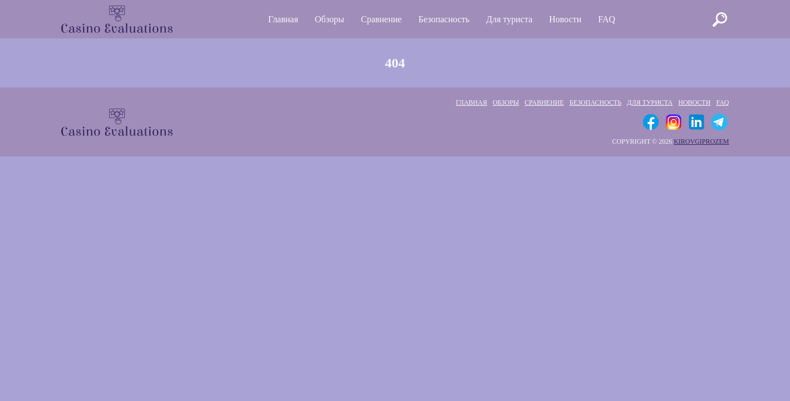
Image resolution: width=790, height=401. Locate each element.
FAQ (606, 19)
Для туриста (509, 19)
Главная (283, 19)
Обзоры (330, 19)
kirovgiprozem (701, 141)
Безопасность (443, 19)
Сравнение (381, 19)
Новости (565, 19)
